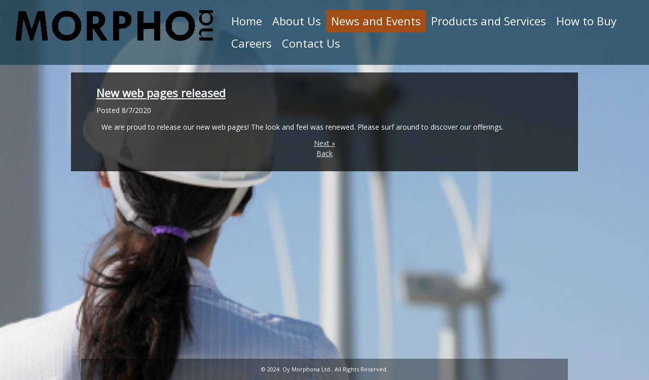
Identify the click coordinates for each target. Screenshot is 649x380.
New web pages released (161, 92)
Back (324, 153)
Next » (324, 143)
